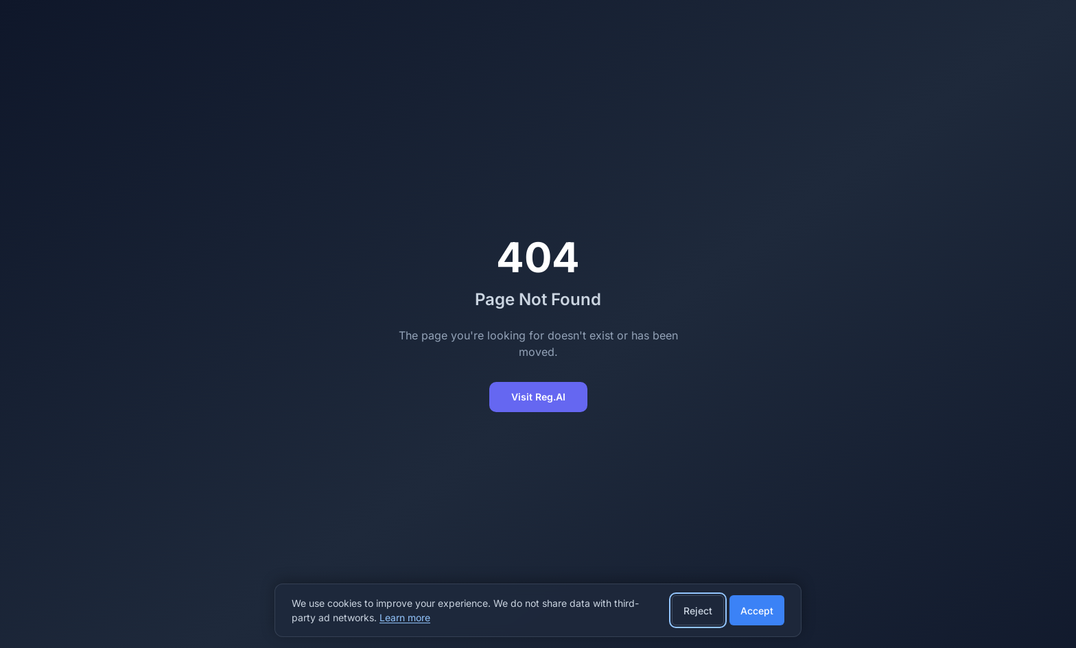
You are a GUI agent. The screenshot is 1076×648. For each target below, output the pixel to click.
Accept (756, 610)
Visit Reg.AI (538, 397)
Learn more (404, 617)
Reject (697, 610)
